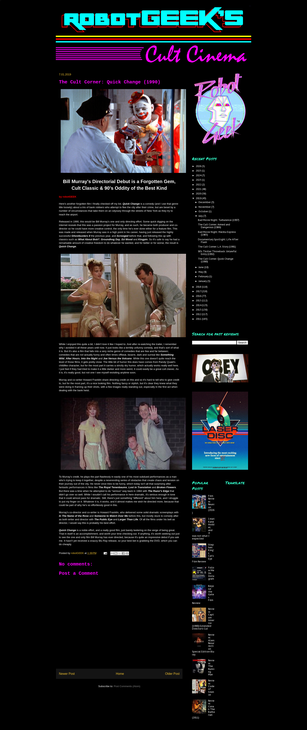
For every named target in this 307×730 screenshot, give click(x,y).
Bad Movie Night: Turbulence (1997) (218, 220)
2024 (199, 175)
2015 (199, 300)
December (205, 202)
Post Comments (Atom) (127, 686)
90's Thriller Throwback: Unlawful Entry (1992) (217, 253)
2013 (199, 309)
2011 (199, 318)
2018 (199, 286)
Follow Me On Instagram (211, 573)
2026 (199, 166)
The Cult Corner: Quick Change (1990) (215, 260)
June (201, 267)
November (205, 206)
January (203, 281)
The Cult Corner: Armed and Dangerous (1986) (214, 226)
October (204, 211)
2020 (199, 193)
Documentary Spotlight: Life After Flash (218, 241)
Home (120, 673)
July (201, 215)
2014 (199, 305)
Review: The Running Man (211, 667)
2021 (199, 189)
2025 (199, 170)
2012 (199, 314)
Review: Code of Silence (211, 687)
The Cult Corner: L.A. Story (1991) (217, 246)
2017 (199, 291)
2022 (199, 184)
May (201, 271)
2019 (199, 198)
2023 (199, 179)
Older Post (172, 673)
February (204, 276)
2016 (199, 296)
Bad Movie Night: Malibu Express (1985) (217, 233)
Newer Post (67, 673)
